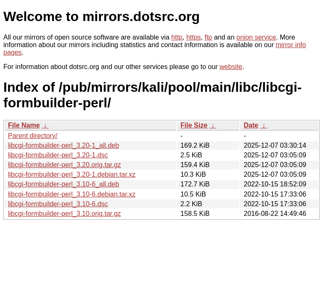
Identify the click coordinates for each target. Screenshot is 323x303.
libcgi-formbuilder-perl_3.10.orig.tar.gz (64, 213)
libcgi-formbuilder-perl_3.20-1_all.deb (63, 145)
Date (251, 125)
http (177, 37)
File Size (193, 125)
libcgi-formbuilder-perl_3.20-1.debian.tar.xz (71, 174)
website (231, 66)
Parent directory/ (32, 135)
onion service (256, 37)
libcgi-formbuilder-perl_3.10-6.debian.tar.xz (71, 194)
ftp (208, 37)
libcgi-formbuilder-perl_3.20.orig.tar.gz (64, 164)
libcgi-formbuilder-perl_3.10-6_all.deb (63, 184)
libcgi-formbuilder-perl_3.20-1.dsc (58, 155)
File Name (24, 125)
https (193, 37)
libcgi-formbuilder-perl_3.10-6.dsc (58, 203)
